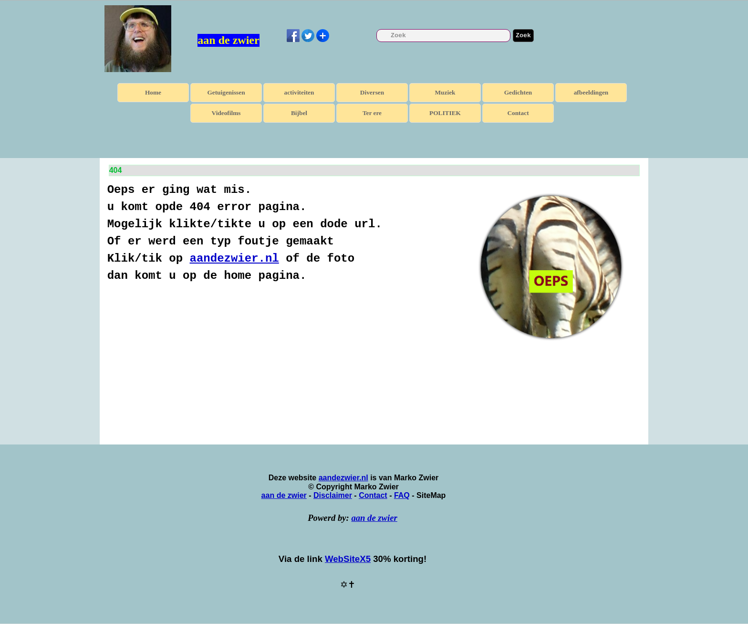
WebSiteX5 (348, 559)
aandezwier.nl (234, 258)
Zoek (523, 35)
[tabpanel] (284, 233)
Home (153, 92)
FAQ (402, 495)
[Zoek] (443, 35)
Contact (518, 112)
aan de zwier (228, 40)
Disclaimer (332, 495)
